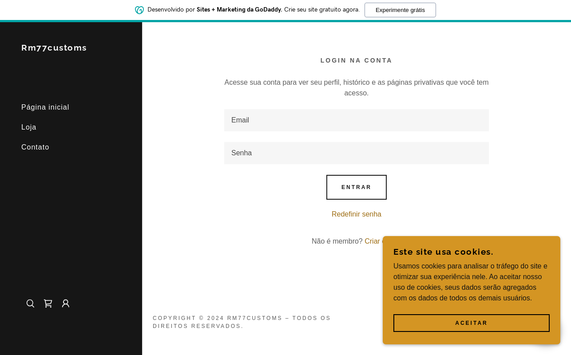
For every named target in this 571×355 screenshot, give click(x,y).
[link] (54, 48)
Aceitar (471, 323)
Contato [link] (35, 147)
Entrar (356, 187)
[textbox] (356, 120)
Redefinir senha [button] (356, 214)
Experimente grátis (400, 9)
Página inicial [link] (45, 107)
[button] (66, 303)
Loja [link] (28, 127)
